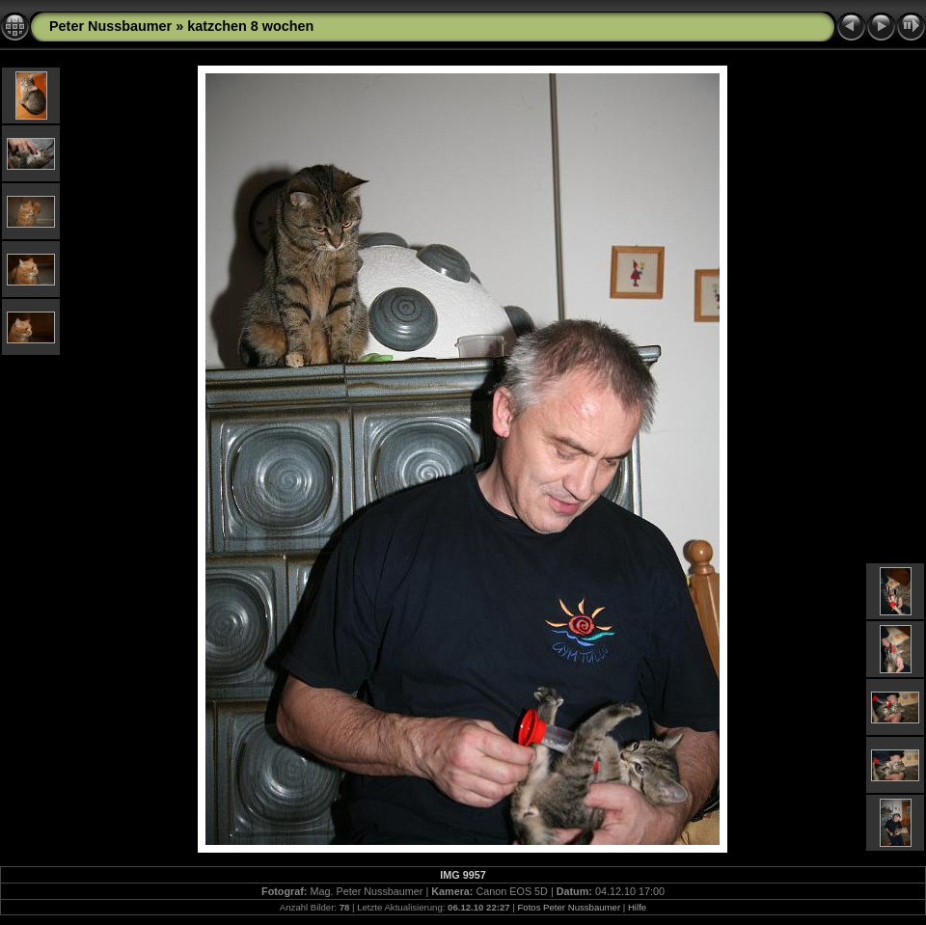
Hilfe (637, 907)
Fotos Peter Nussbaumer (568, 907)
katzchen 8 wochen (250, 26)
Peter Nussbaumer (110, 26)
